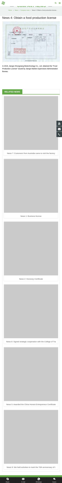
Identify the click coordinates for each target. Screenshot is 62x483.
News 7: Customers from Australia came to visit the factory (31, 153)
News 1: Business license (31, 216)
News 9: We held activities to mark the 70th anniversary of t (31, 467)
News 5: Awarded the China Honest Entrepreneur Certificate (31, 404)
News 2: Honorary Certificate (31, 279)
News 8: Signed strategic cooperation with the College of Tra (31, 342)
